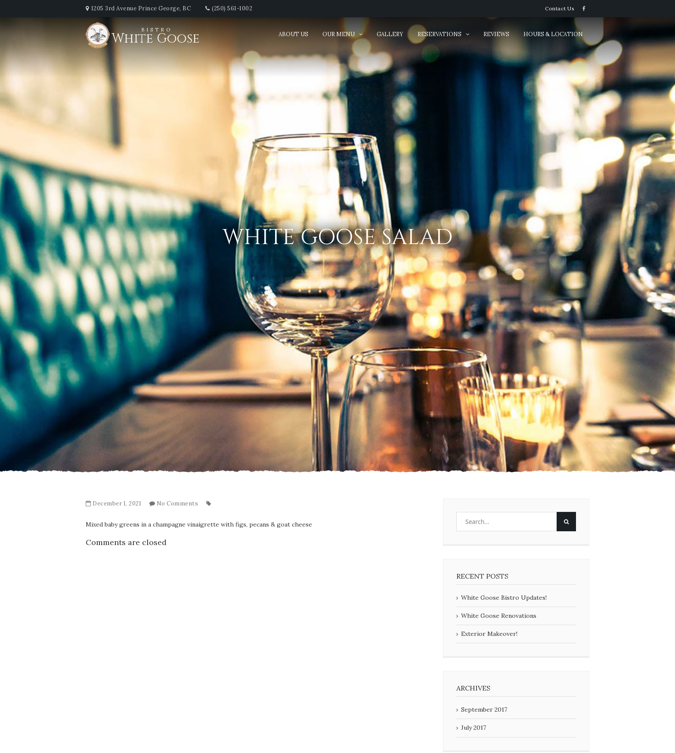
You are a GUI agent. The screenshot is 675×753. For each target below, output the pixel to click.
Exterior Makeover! (489, 634)
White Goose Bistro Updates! (504, 597)
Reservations (439, 34)
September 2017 (484, 709)
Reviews (496, 34)
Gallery (390, 34)
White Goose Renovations (498, 616)
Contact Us (559, 8)
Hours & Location (553, 34)
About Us (293, 34)
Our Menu (338, 34)
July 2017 (473, 727)
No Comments (177, 503)
